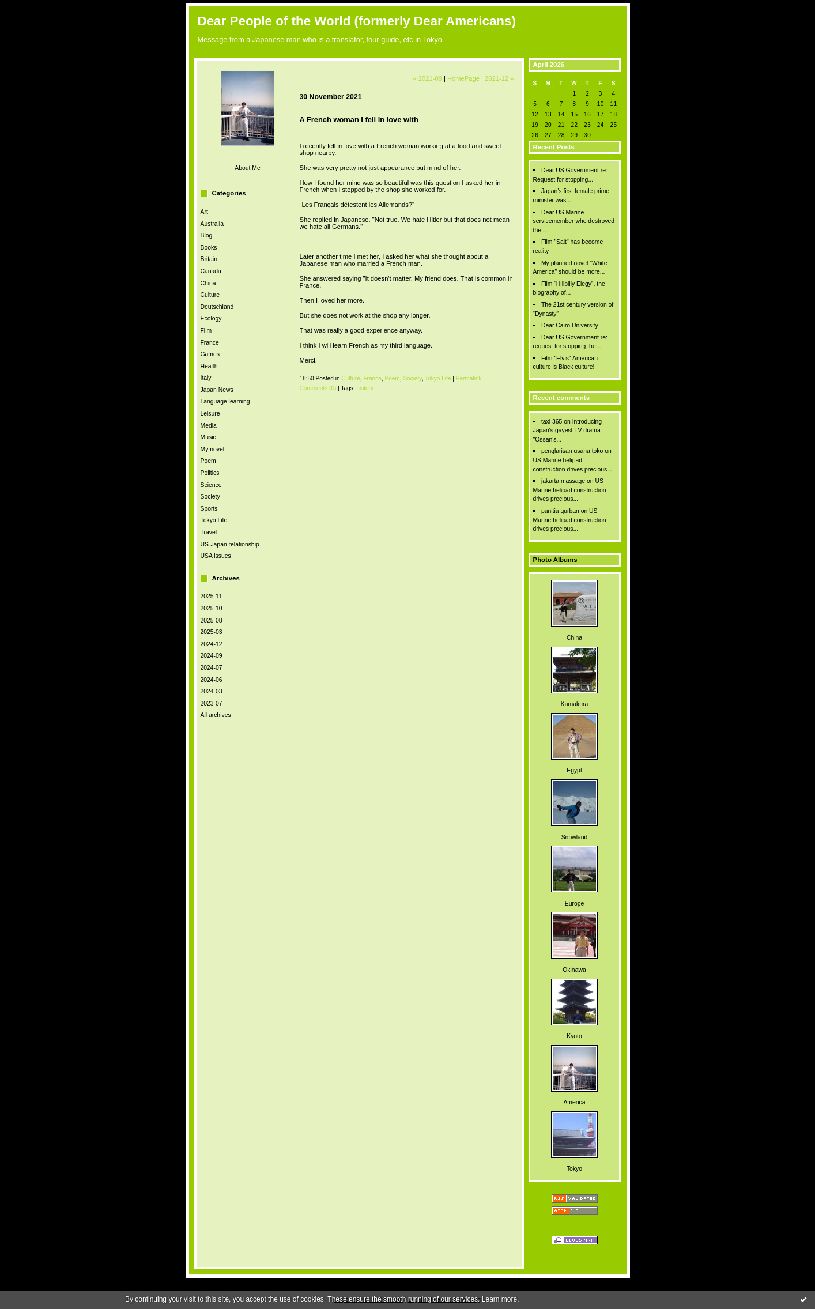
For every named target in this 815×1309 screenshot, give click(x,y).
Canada (211, 271)
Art (204, 212)
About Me (247, 168)
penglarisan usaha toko (572, 451)
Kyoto (574, 1036)
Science (211, 485)
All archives (216, 715)
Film (206, 330)
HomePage (463, 78)
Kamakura (574, 704)
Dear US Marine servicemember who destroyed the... (574, 221)
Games (210, 354)
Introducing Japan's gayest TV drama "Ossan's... (567, 430)
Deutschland (217, 307)
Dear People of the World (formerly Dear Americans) (357, 21)
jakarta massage (563, 481)
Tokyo (574, 1168)
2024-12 (211, 644)
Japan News (217, 390)
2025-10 (211, 608)
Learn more (499, 1299)
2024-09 (211, 655)
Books (209, 247)
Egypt (574, 770)
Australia (212, 224)
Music (208, 437)
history (364, 388)
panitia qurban (560, 511)
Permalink (469, 378)
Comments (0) (318, 388)
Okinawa (574, 970)
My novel (213, 449)
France (210, 342)
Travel (209, 532)
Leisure (210, 413)
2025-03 (211, 632)
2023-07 (211, 703)
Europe (574, 903)
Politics (210, 473)
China (208, 283)
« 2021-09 (427, 78)
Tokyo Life (214, 520)
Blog (207, 235)
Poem (208, 461)
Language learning (225, 401)
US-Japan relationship (230, 544)
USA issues (216, 556)
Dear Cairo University (569, 325)
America (574, 1102)
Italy (206, 378)
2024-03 (211, 691)
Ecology (211, 318)
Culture (210, 295)
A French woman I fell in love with (359, 119)
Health (209, 366)
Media (209, 425)
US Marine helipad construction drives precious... (569, 490)
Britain (209, 259)
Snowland (574, 837)
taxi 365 (551, 421)
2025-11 (211, 596)
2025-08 (211, 620)
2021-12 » (499, 78)
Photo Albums (555, 559)
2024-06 (211, 680)
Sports (209, 509)
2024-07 (211, 668)
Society (210, 496)
